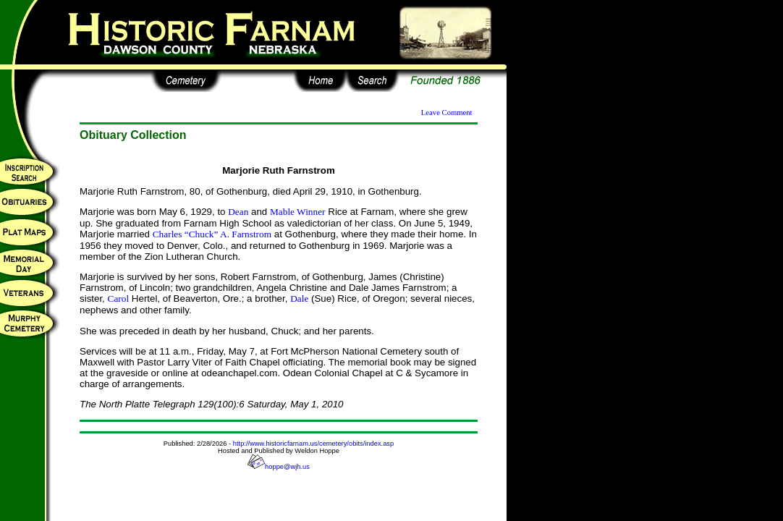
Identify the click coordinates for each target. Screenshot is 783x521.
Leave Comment (447, 113)
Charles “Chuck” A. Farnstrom (212, 234)
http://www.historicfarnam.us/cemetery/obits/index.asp (313, 443)
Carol (119, 298)
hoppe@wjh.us (278, 466)
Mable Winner (298, 211)
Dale (299, 298)
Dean (238, 211)
